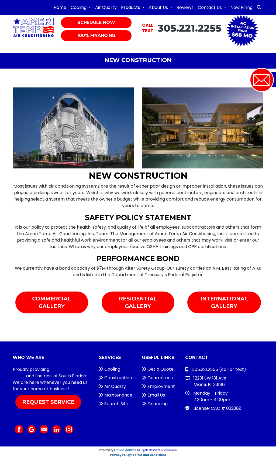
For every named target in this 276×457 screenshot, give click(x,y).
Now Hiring (241, 7)
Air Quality (106, 7)
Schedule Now (96, 22)
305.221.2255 (190, 28)
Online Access (125, 450)
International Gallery (224, 302)
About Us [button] (159, 7)
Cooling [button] (79, 7)
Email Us (153, 395)
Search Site (113, 404)
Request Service (48, 402)
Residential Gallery (138, 302)
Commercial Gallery (51, 302)
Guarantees (157, 378)
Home (60, 7)
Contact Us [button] (210, 7)
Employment (158, 386)
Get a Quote (158, 369)
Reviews (185, 7)
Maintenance (115, 395)
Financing (155, 404)
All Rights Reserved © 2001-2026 (157, 450)
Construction (115, 378)
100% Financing (96, 35)
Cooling (109, 369)
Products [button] (131, 7)
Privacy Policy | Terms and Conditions (138, 455)
